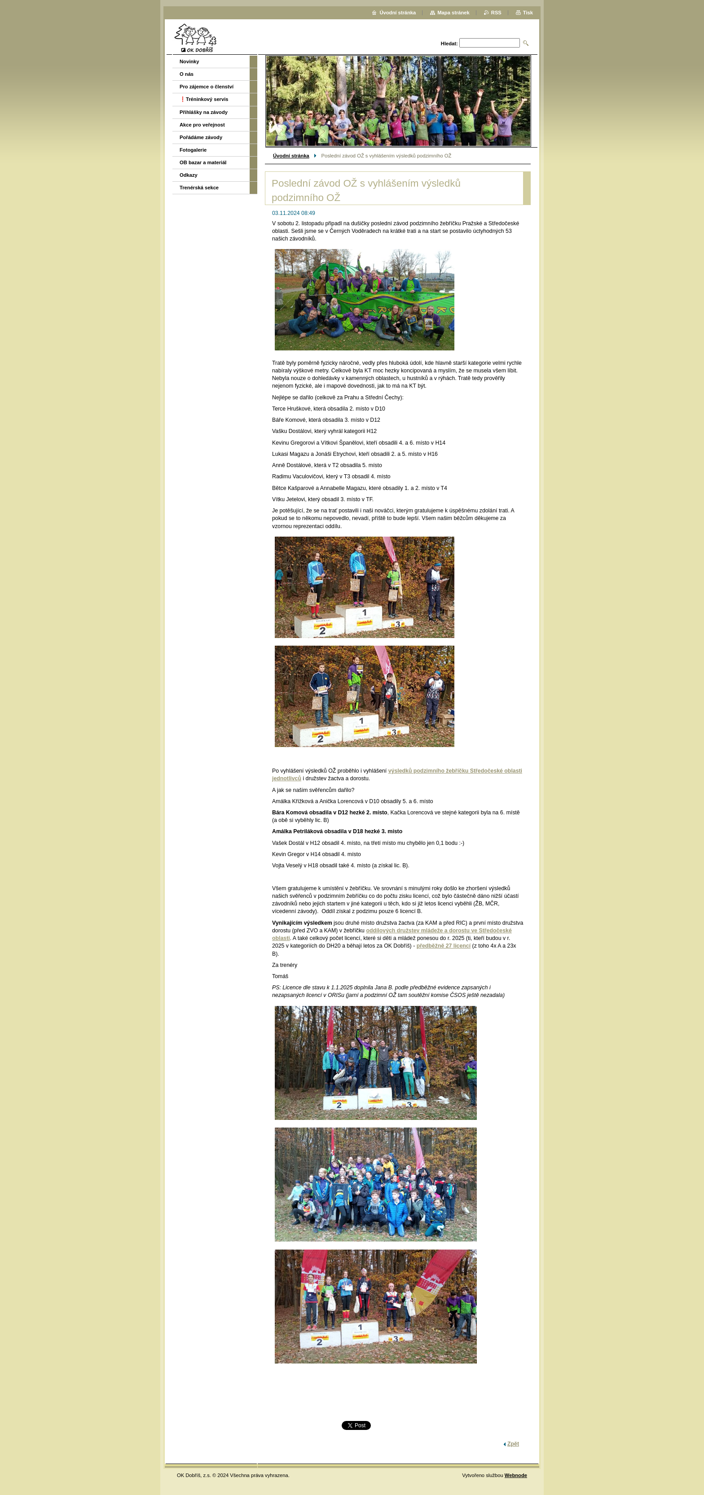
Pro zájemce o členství (206, 86)
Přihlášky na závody (204, 112)
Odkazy (189, 175)
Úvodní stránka (291, 155)
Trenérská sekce (199, 187)
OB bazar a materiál (203, 162)
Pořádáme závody (201, 137)
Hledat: (449, 43)
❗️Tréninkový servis (204, 99)
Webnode (516, 1475)
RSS (496, 12)
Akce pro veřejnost (202, 124)
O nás (187, 74)
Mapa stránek (453, 12)
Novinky (189, 61)
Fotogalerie (193, 150)
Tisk (528, 12)
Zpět (513, 1444)
